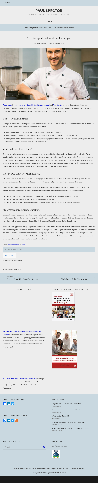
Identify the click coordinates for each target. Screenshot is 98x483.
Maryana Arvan (20, 105)
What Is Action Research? (60, 416)
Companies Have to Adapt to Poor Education (67, 410)
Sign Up (9, 255)
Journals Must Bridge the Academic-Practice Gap (68, 422)
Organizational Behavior (38, 28)
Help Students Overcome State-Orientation (66, 404)
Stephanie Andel (43, 105)
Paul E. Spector (41, 43)
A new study (7, 105)
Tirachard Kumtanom (13, 244)
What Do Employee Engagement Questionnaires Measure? (71, 428)
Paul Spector (49, 10)
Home (26, 28)
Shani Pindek (32, 105)
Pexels (23, 244)
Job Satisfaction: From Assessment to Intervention (20, 379)
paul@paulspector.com (59, 446)
